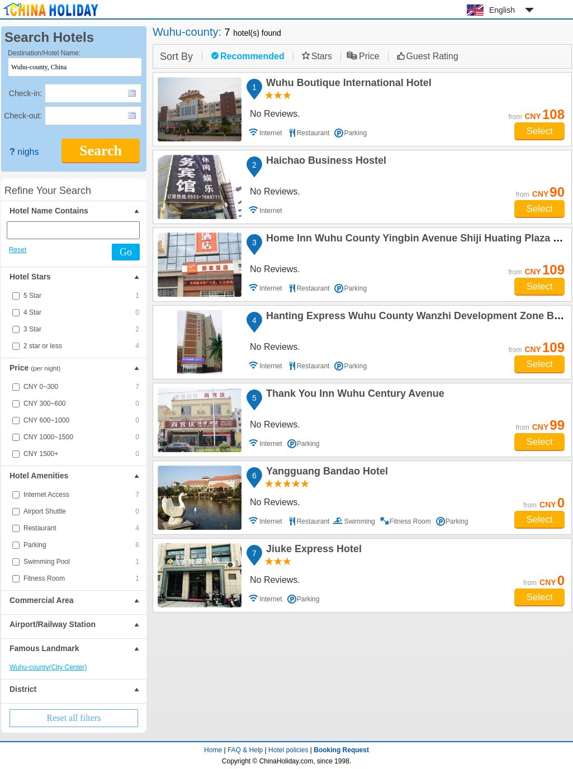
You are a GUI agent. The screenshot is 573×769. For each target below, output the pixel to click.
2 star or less (81, 346)
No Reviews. (275, 113)
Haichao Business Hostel (324, 162)
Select (539, 131)
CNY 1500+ (81, 453)
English (502, 10)
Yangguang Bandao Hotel (325, 473)
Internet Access (81, 494)
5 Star (81, 295)
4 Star (81, 312)
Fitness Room (81, 578)
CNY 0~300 (81, 386)
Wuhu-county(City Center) (48, 667)
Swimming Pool (81, 561)
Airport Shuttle (81, 511)
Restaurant (81, 528)
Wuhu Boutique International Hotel (347, 84)
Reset (17, 250)
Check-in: (25, 93)
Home (213, 750)
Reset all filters (74, 718)
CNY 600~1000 (81, 420)
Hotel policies (288, 750)
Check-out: (23, 115)
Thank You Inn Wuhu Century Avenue (353, 395)
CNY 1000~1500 (81, 437)
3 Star (81, 329)
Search (100, 151)
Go (126, 252)
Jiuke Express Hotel (312, 550)
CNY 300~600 (81, 403)
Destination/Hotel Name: (44, 53)
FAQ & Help (245, 750)
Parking (81, 545)
